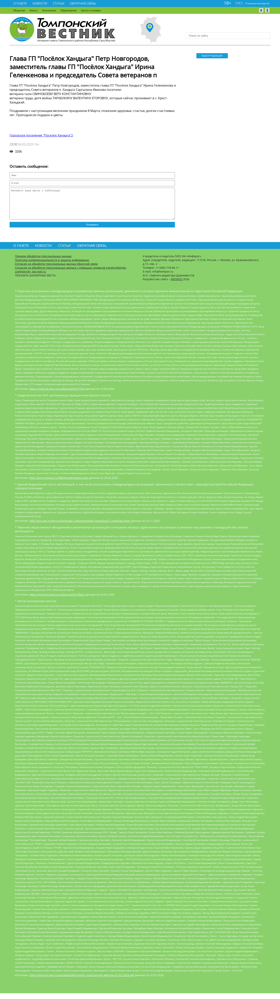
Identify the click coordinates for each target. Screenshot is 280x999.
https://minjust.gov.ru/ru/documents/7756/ (57, 394)
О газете (20, 3)
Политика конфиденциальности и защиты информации (52, 266)
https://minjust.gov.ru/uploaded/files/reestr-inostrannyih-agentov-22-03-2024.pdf (81, 981)
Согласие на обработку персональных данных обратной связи (56, 269)
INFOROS (176, 285)
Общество (19, 10)
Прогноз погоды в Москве (228, 28)
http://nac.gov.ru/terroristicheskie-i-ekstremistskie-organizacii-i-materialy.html (79, 526)
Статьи (58, 3)
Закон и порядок (91, 10)
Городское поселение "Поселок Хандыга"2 (41, 135)
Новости (39, 3)
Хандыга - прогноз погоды (228, 25)
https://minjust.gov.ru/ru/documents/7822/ (57, 600)
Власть (34, 10)
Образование (68, 10)
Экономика (49, 10)
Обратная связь (83, 3)
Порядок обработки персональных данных (43, 262)
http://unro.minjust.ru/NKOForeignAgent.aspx (58, 483)
